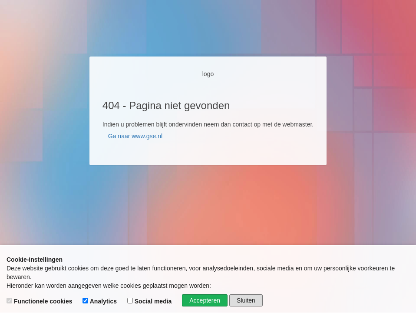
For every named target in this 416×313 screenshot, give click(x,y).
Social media (150, 301)
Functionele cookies (40, 301)
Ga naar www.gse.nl (135, 136)
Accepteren (204, 300)
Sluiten (246, 300)
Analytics (101, 301)
